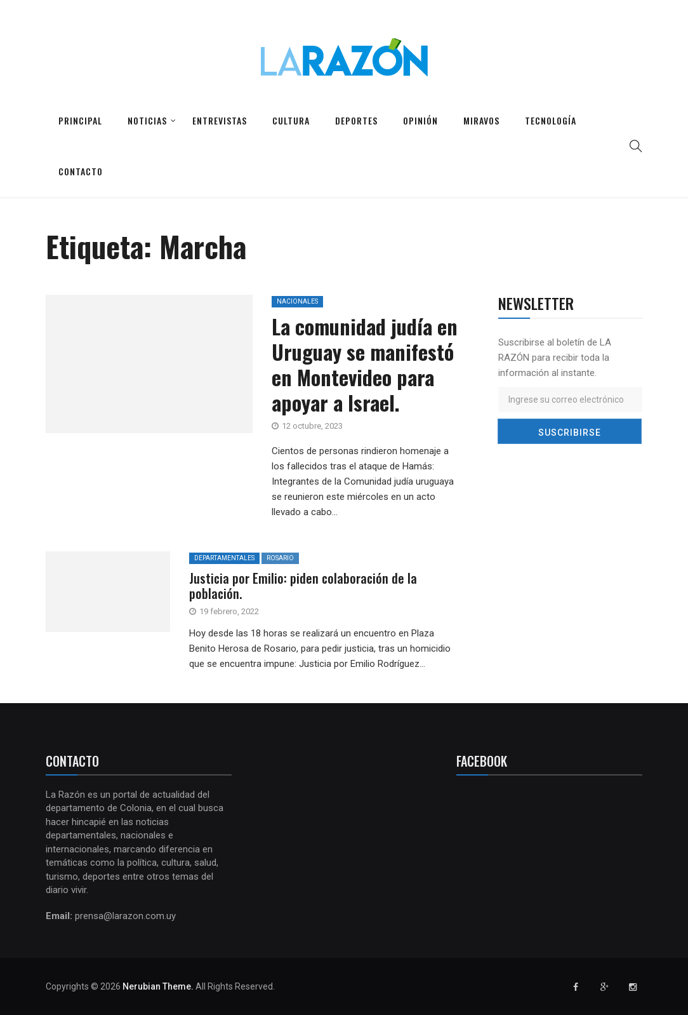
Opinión (420, 120)
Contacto (80, 171)
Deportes (356, 120)
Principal (80, 120)
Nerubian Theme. (158, 986)
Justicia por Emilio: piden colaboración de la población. (303, 585)
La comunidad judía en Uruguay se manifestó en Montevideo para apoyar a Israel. (365, 364)
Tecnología (550, 120)
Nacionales (297, 301)
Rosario (280, 558)
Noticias (147, 120)
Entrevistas (219, 120)
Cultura (291, 120)
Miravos (481, 120)
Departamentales (224, 558)
